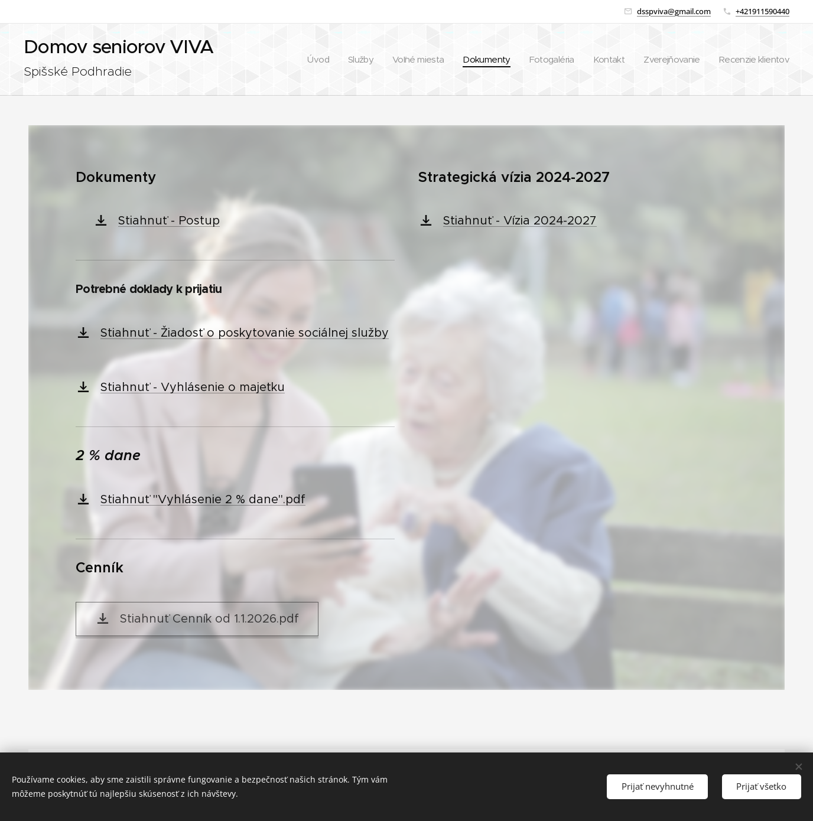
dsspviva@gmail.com (674, 11)
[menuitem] (337, 59)
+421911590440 (762, 11)
